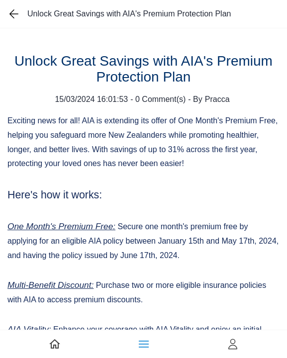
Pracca (217, 99)
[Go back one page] (14, 14)
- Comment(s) (158, 99)
